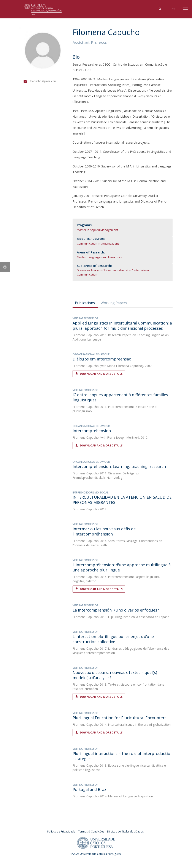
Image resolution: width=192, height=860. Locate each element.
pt (173, 9)
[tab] (85, 303)
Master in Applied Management (97, 230)
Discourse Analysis (89, 270)
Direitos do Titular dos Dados (125, 831)
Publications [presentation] (85, 302)
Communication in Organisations (98, 243)
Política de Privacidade (61, 831)
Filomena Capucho (86, 335)
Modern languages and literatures (99, 257)
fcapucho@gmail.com (43, 81)
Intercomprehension (117, 270)
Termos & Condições (91, 831)
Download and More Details (101, 374)
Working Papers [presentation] (114, 302)
